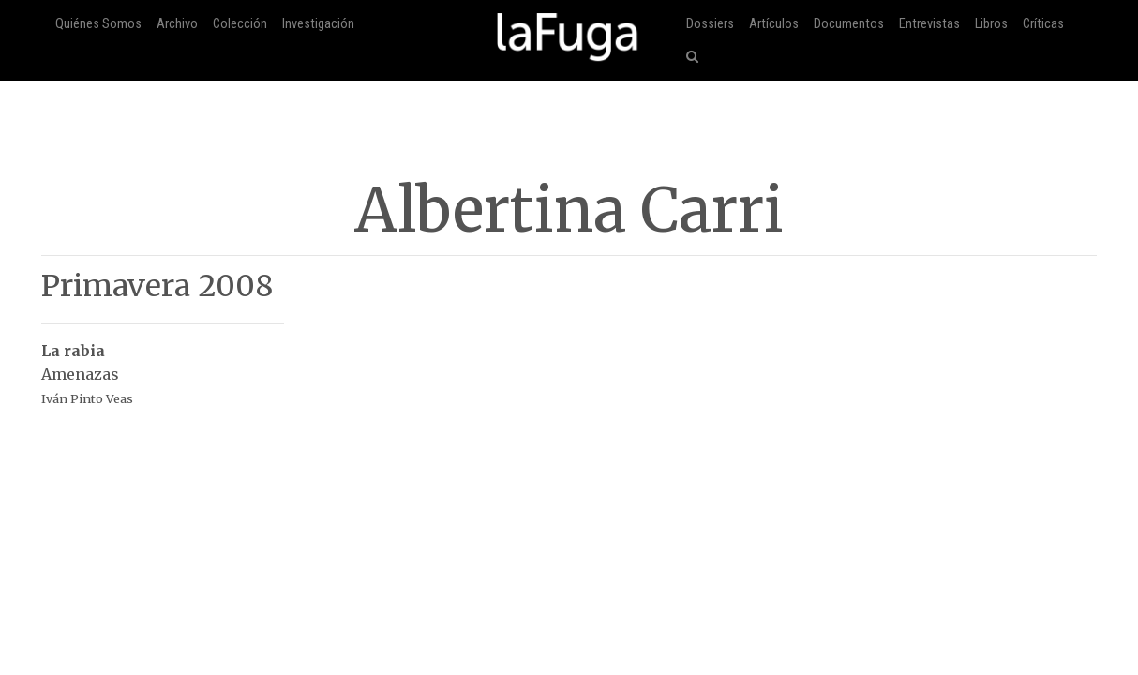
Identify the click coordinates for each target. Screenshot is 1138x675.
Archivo (177, 24)
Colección (240, 24)
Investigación (318, 24)
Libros (991, 24)
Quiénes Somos (98, 24)
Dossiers (710, 24)
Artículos (774, 24)
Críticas (1043, 24)
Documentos (849, 24)
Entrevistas (929, 24)
